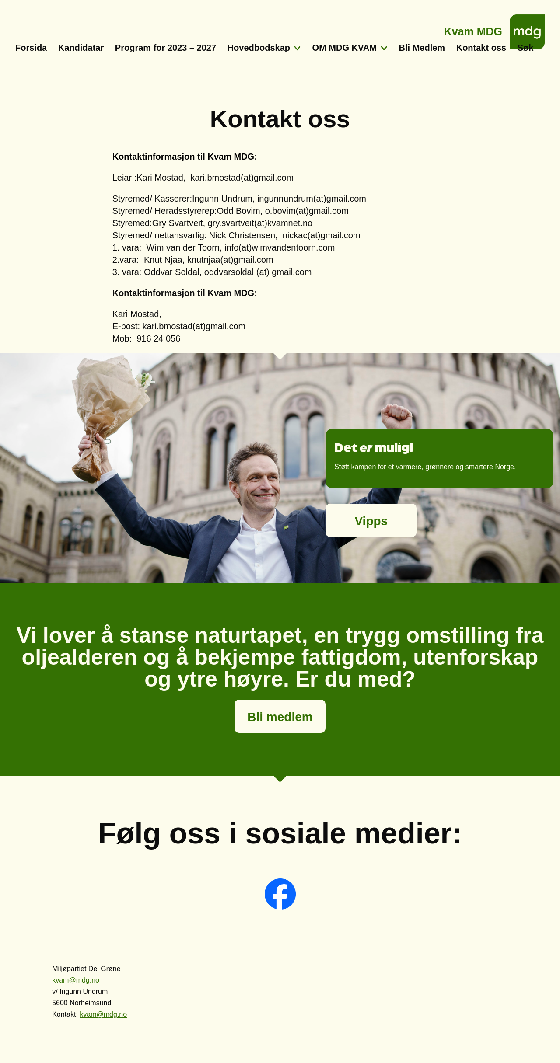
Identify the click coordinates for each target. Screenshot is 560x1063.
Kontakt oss (481, 47)
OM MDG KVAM (344, 47)
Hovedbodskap (259, 47)
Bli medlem (279, 717)
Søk (526, 47)
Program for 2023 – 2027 (165, 47)
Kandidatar (81, 47)
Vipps (371, 521)
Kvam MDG (473, 29)
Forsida (31, 47)
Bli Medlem (422, 47)
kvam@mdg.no (75, 980)
